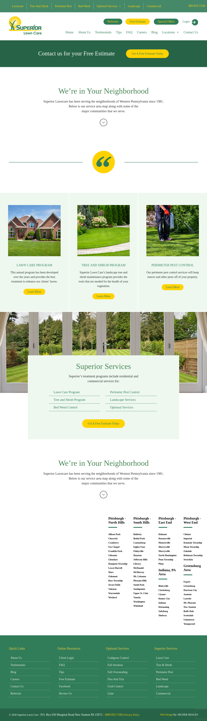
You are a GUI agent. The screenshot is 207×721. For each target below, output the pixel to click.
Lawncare (17, 6)
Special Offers (166, 21)
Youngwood (189, 624)
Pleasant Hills (140, 580)
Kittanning (163, 607)
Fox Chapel (114, 547)
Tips (119, 32)
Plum (161, 564)
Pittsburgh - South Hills (142, 520)
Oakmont (113, 576)
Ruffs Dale (189, 611)
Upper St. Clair (140, 593)
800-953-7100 (197, 5)
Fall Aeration (115, 665)
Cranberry (113, 543)
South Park (138, 585)
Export (187, 582)
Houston (137, 555)
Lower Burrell (115, 568)
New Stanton (190, 607)
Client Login (66, 657)
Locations (170, 32)
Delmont (162, 534)
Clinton (187, 534)
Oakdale (188, 551)
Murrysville (164, 547)
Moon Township (191, 547)
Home (69, 32)
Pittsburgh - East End (167, 520)
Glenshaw (113, 559)
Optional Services (109, 6)
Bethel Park (139, 538)
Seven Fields (114, 585)
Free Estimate (138, 21)
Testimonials (103, 32)
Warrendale (114, 593)
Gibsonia (112, 555)
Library (137, 564)
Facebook (64, 686)
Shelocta (162, 615)
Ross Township (115, 580)
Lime (111, 693)
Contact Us (191, 32)
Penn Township (165, 559)
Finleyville (138, 551)
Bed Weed (84, 6)
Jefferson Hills (140, 559)
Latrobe (187, 598)
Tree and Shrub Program (69, 399)
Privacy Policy (131, 714)
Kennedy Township (193, 543)
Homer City (164, 598)
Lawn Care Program (67, 392)
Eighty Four (139, 547)
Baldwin (137, 534)
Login (186, 21)
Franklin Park (115, 551)
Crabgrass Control (118, 657)
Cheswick (113, 538)
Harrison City (190, 590)
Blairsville (163, 586)
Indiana (162, 603)
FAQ (129, 32)
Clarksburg (164, 590)
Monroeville (164, 543)
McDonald (138, 568)
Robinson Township (193, 555)
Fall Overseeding (117, 672)
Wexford (112, 597)
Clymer (162, 594)
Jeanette (188, 594)
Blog (154, 32)
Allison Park (114, 534)
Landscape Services (123, 399)
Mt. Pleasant (190, 603)
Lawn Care (162, 657)
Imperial (188, 538)
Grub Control (115, 686)
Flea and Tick (116, 679)
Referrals (113, 21)
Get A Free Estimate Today (147, 53)
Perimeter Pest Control (125, 392)
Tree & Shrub (164, 665)
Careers (142, 32)
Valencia (112, 589)
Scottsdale (188, 615)
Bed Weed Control (65, 407)
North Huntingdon (167, 555)
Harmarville (164, 538)
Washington (139, 602)
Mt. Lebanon (139, 576)
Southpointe (139, 589)
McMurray (138, 572)
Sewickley (188, 559)
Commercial (154, 6)
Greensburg (189, 586)
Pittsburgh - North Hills (117, 520)
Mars (111, 572)
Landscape (134, 6)
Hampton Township (117, 564)
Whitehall (138, 606)
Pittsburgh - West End (192, 520)
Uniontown (189, 619)
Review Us (65, 693)
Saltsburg (163, 611)
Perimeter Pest (63, 6)
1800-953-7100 (113, 714)
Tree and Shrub (39, 6)
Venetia (137, 597)
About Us (84, 32)
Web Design (166, 714)
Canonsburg (139, 543)
